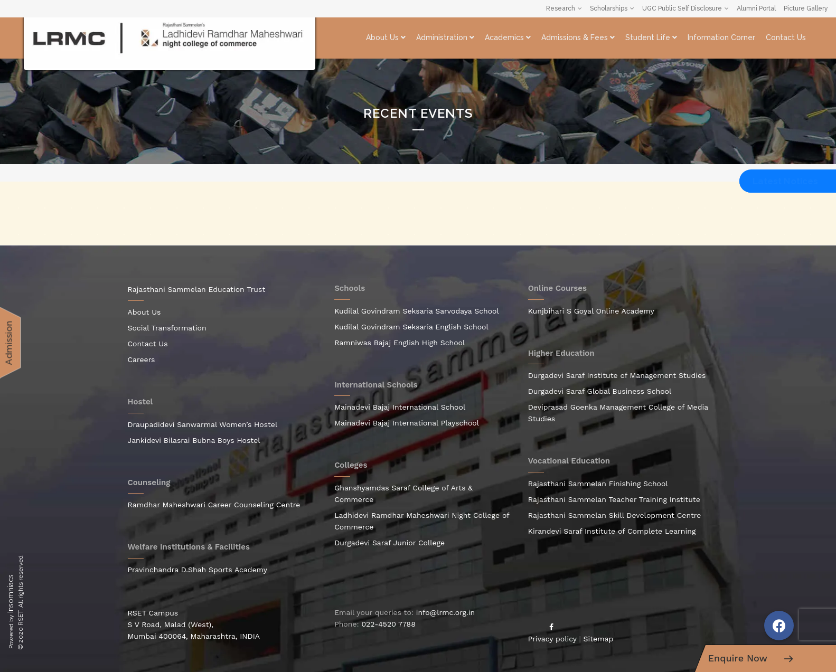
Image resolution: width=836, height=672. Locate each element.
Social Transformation (167, 328)
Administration (445, 37)
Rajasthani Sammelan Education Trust (197, 289)
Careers (141, 359)
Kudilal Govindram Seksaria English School (411, 327)
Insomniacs (10, 593)
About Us (386, 37)
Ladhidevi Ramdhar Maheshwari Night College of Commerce (421, 521)
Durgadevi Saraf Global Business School (600, 391)
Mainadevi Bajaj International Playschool (406, 423)
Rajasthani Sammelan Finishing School (598, 483)
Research (560, 8)
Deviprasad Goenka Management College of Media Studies (618, 413)
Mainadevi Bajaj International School (399, 407)
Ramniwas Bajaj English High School (399, 342)
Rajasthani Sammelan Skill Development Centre (614, 515)
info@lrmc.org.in (445, 612)
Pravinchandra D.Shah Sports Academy (198, 569)
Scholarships (608, 8)
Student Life (651, 37)
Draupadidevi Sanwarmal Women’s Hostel (203, 424)
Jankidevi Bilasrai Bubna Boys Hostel (194, 440)
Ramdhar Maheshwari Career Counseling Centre (214, 504)
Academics (508, 37)
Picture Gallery (806, 8)
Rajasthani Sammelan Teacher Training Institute (614, 499)
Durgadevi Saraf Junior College (389, 542)
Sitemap (599, 639)
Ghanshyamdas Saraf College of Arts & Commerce (403, 494)
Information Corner (721, 37)
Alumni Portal (756, 8)
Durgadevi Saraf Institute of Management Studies (617, 375)
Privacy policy (552, 639)
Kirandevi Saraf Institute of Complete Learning (612, 531)
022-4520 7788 (388, 624)
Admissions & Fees (578, 37)
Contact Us (786, 37)
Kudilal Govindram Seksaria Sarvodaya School (416, 311)
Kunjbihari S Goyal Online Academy (591, 311)
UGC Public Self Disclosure (682, 8)
